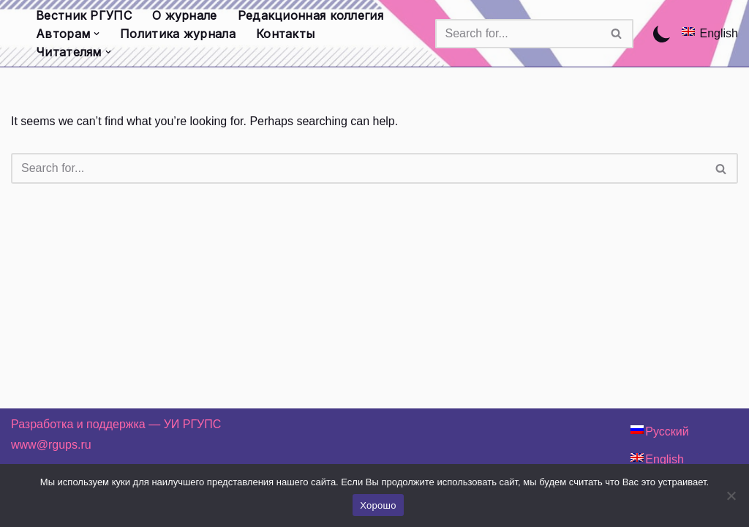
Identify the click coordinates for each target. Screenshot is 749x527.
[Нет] (730, 495)
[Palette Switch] (662, 34)
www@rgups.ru (51, 444)
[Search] (518, 33)
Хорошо (378, 505)
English (719, 33)
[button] (96, 34)
